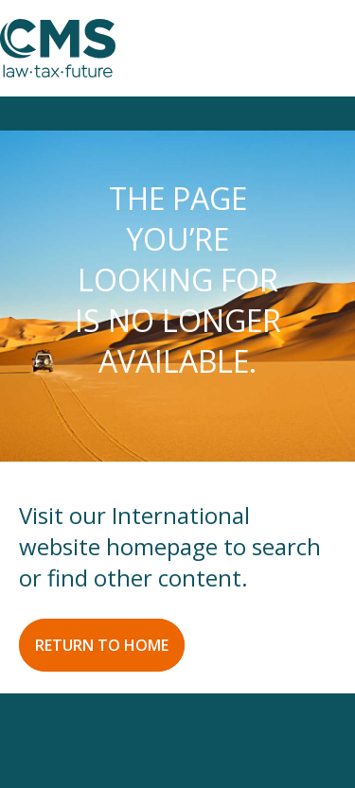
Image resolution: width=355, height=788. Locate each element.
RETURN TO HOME (102, 645)
